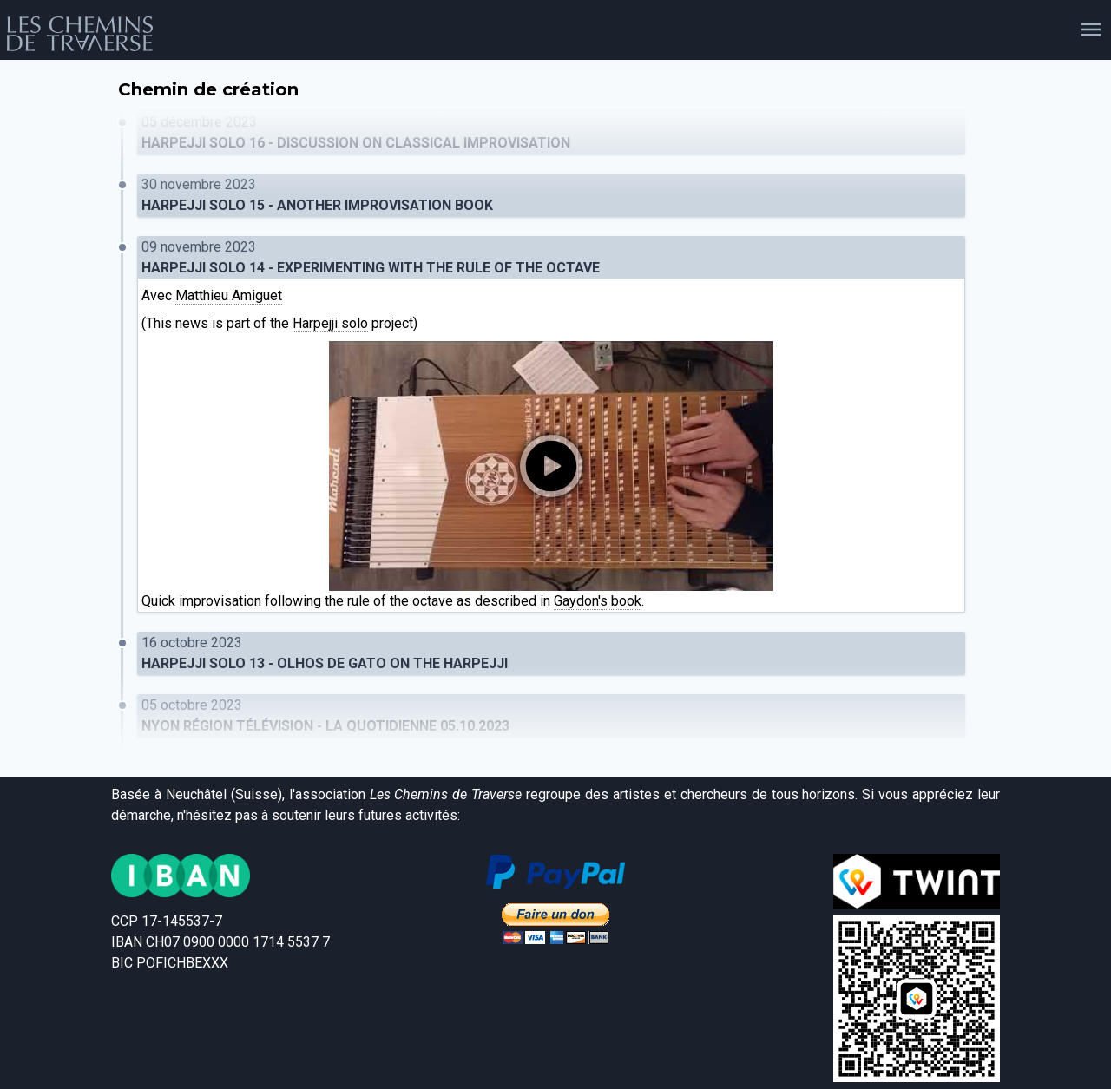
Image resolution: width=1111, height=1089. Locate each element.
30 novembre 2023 (551, 196)
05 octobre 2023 (551, 717)
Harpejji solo (330, 323)
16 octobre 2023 (551, 654)
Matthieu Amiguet (228, 295)
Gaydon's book (597, 601)
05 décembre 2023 (551, 134)
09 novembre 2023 (551, 259)
